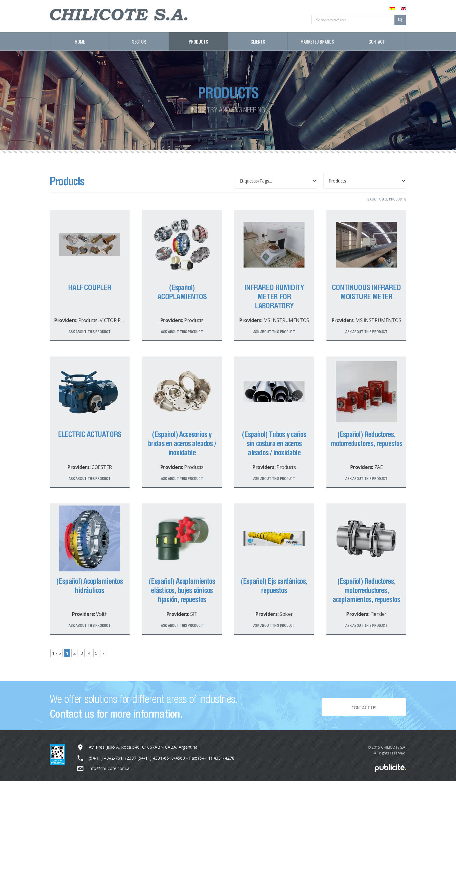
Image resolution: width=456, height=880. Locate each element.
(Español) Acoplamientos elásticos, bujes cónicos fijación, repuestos (182, 590)
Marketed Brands (317, 41)
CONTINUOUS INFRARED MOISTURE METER (366, 292)
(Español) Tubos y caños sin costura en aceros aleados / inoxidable (274, 443)
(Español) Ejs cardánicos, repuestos (274, 586)
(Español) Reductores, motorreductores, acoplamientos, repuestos (366, 590)
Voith (102, 614)
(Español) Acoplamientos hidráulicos (89, 586)
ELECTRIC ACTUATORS (89, 434)
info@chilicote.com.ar (110, 768)
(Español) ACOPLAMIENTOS (181, 292)
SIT (194, 614)
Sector (139, 41)
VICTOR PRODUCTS (121, 320)
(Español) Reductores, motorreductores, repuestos (366, 439)
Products (198, 41)
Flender (378, 614)
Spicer (286, 614)
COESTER (101, 467)
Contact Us (363, 710)
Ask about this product (89, 331)
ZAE (378, 467)
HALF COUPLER (89, 287)
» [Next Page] (103, 653)
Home (80, 41)
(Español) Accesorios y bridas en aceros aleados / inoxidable (182, 443)
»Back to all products (385, 199)
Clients (258, 41)
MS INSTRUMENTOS (286, 320)
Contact (377, 41)
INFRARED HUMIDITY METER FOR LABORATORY (274, 296)
